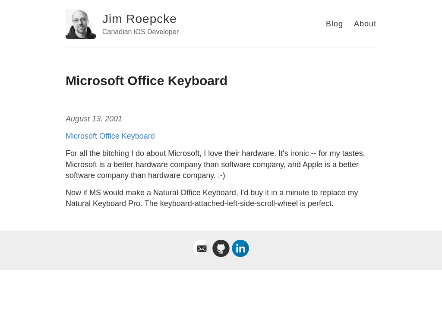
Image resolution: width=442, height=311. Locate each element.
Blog (334, 23)
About (365, 23)
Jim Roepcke (139, 18)
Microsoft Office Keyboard (110, 136)
